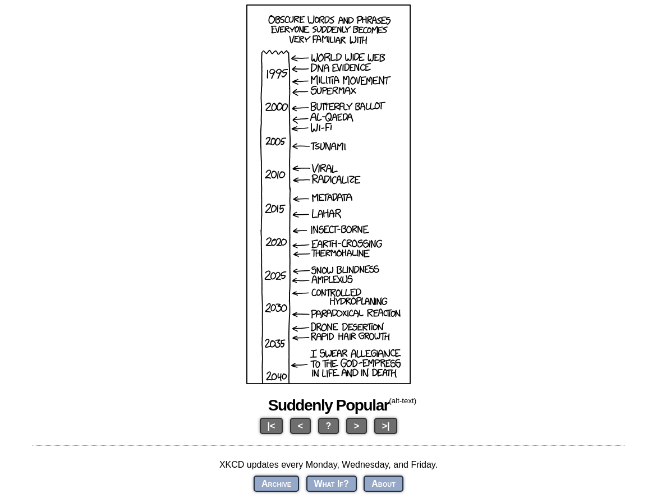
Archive (276, 483)
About (383, 483)
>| (386, 426)
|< (271, 426)
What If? (331, 483)
